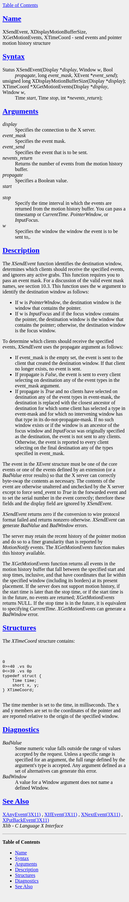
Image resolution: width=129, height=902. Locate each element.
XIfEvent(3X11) (60, 822)
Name (11, 18)
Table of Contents (20, 5)
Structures (19, 628)
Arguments (20, 111)
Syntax (13, 56)
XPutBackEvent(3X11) (25, 827)
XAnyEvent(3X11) (21, 822)
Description (21, 250)
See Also (15, 809)
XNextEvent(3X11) (100, 822)
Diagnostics (20, 737)
